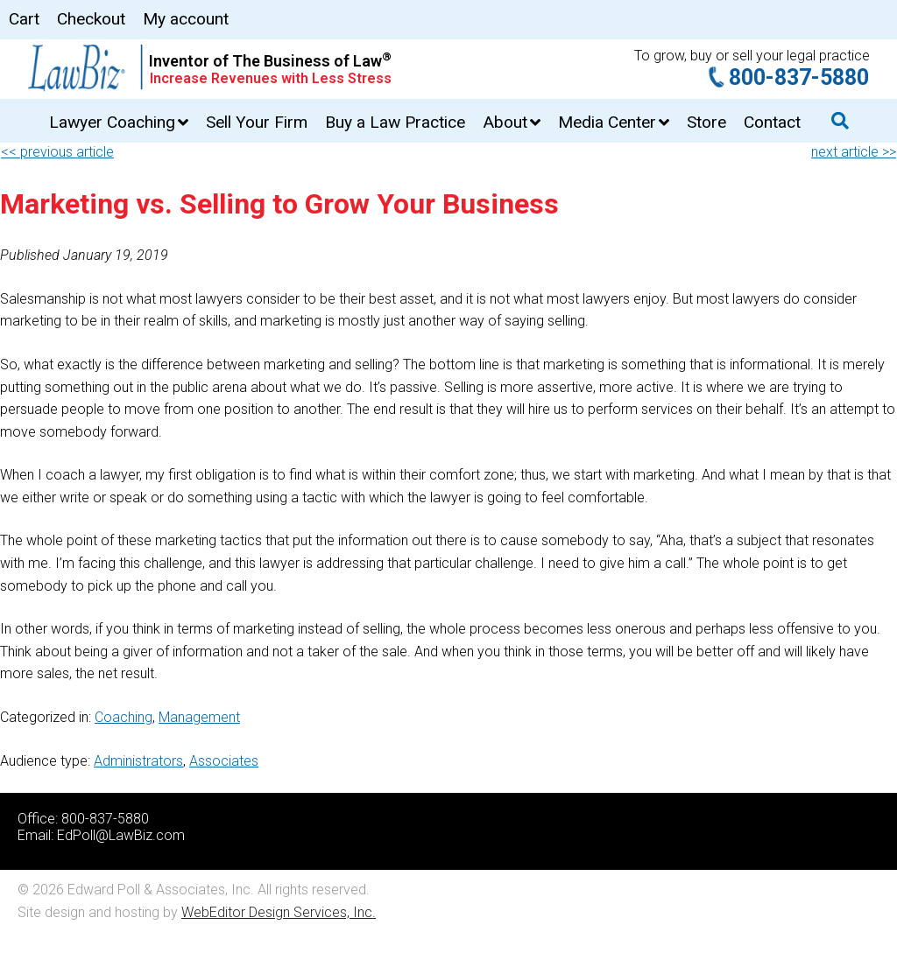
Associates (223, 761)
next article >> (853, 152)
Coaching (123, 717)
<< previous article (57, 152)
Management (199, 717)
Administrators (138, 761)
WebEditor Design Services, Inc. (278, 912)
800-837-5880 (799, 77)
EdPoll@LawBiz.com (121, 835)
